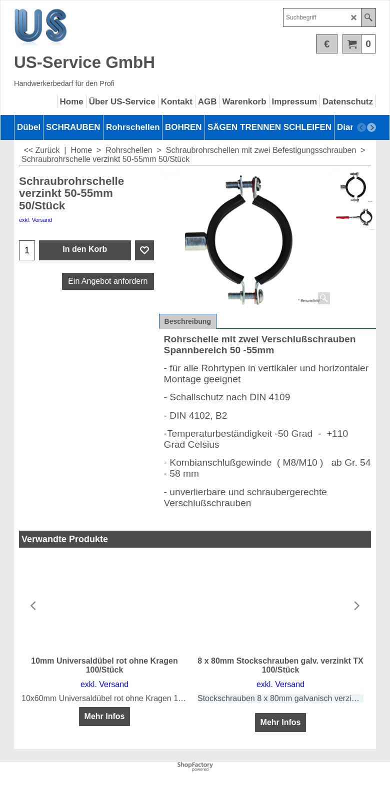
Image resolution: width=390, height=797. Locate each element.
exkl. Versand (35, 220)
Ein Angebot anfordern (108, 281)
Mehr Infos (104, 716)
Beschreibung (187, 321)
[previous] (361, 127)
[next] (371, 127)
